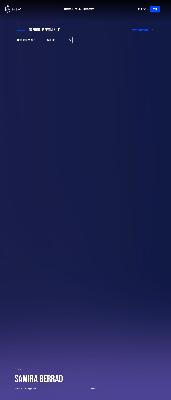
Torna (18, 369)
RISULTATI (142, 9)
